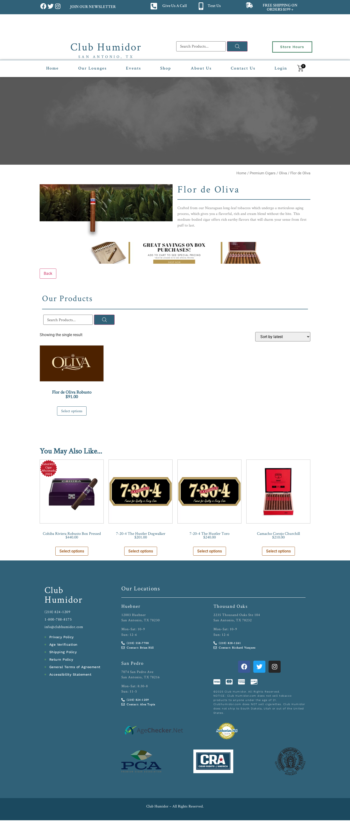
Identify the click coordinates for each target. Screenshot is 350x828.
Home (52, 68)
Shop (165, 68)
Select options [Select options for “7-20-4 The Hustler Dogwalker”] (140, 551)
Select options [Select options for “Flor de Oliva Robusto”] (71, 410)
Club (54, 590)
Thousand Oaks (230, 606)
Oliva (283, 173)
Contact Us (243, 68)
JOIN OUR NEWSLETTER (93, 7)
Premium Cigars (263, 173)
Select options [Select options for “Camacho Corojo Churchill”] (278, 551)
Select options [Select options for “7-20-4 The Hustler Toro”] (209, 551)
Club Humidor (106, 47)
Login (281, 68)
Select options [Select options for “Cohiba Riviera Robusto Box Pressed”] (71, 551)
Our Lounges (92, 68)
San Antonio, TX (106, 56)
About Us (201, 68)
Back (48, 273)
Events (133, 68)
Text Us (214, 6)
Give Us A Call (174, 6)
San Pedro (132, 663)
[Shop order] (282, 336)
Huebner (130, 606)
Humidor (63, 599)
